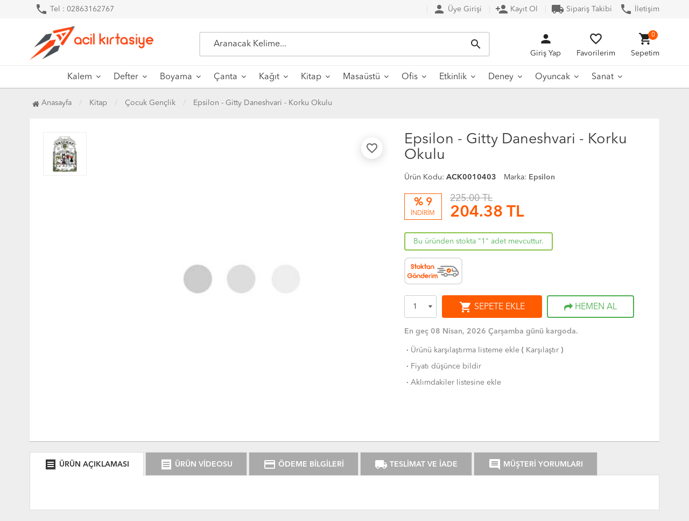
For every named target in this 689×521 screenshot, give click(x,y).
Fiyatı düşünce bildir (442, 366)
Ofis (410, 77)
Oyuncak (552, 77)
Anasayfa (52, 103)
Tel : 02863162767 (74, 9)
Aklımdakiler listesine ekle (452, 382)
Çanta (225, 77)
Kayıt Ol (516, 9)
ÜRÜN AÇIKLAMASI (86, 464)
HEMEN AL (590, 307)
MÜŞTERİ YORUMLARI (535, 464)
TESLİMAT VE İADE (416, 464)
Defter (126, 77)
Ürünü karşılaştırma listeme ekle (461, 350)
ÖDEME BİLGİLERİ (303, 464)
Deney (501, 77)
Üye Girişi (457, 9)
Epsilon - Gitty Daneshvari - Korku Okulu (262, 103)
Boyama (176, 77)
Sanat (603, 77)
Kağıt (269, 77)
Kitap (311, 77)
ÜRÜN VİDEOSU (196, 464)
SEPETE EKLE (492, 307)
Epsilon (542, 177)
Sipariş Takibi (581, 9)
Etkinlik (453, 77)
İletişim (639, 9)
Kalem (79, 77)
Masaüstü (361, 77)
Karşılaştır (542, 350)
